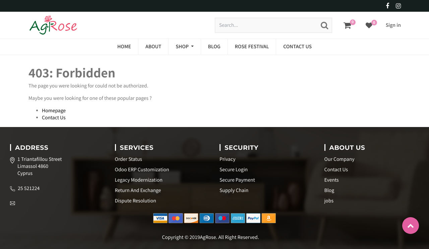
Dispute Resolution (135, 200)
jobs (328, 200)
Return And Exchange (138, 190)
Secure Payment (237, 180)
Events (331, 180)
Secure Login (234, 169)
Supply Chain (234, 190)
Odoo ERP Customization (142, 169)
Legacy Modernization (139, 180)
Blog (329, 190)
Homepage (54, 110)
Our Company (339, 159)
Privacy (227, 159)
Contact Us (54, 117)
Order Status (128, 159)
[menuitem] (124, 47)
